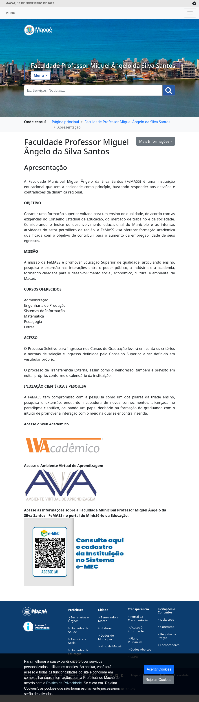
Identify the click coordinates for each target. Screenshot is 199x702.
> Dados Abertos (139, 649)
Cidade (103, 610)
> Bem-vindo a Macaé (108, 619)
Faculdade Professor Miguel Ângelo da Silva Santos (103, 66)
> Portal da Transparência (138, 618)
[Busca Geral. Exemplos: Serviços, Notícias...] (93, 90)
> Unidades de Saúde (78, 630)
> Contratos (166, 627)
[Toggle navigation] (190, 13)
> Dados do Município (106, 637)
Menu (39, 75)
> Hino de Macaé (110, 646)
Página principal (65, 121)
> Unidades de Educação (78, 652)
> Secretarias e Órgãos (78, 619)
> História (105, 628)
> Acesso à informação (136, 629)
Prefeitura (75, 610)
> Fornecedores (168, 645)
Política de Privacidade (64, 683)
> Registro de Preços (167, 636)
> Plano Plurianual (135, 640)
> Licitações (166, 620)
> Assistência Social (77, 641)
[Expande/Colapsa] (194, 3)
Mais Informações (154, 141)
